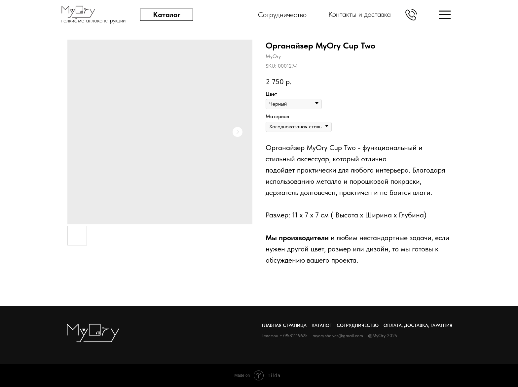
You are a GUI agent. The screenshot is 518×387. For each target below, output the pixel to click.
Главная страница (284, 325)
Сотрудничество (358, 325)
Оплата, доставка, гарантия (418, 325)
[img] (445, 14)
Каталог (322, 325)
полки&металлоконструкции (93, 20)
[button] (411, 14)
